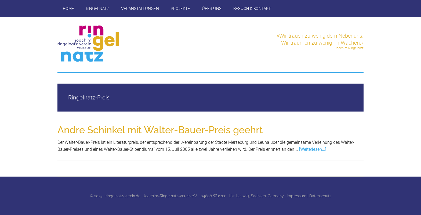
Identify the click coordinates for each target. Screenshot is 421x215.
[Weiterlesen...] (312, 149)
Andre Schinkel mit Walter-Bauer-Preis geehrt (160, 129)
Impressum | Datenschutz (309, 196)
